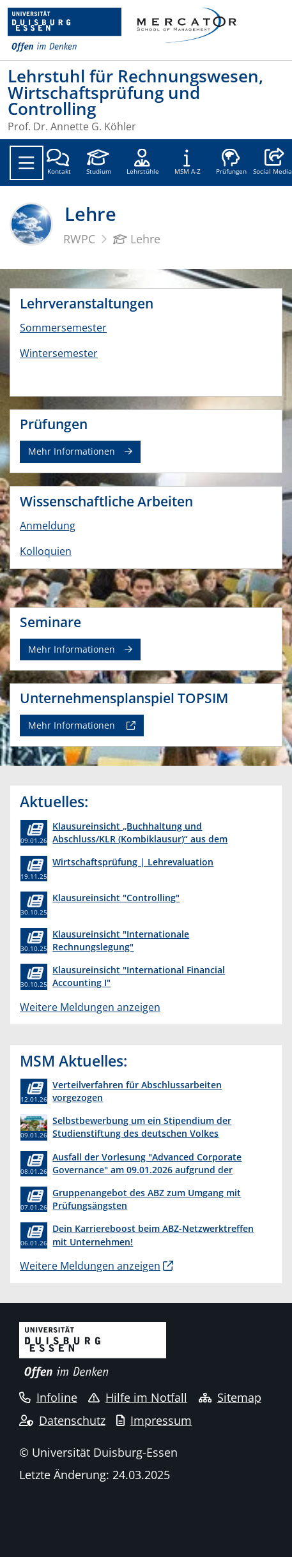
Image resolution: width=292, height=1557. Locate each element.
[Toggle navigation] (26, 163)
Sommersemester (63, 328)
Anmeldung (47, 526)
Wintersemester (59, 353)
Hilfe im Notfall (137, 1397)
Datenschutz (62, 1420)
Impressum (154, 1420)
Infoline (48, 1397)
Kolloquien (46, 551)
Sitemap (230, 1397)
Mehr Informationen (71, 451)
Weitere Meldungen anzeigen (90, 1007)
